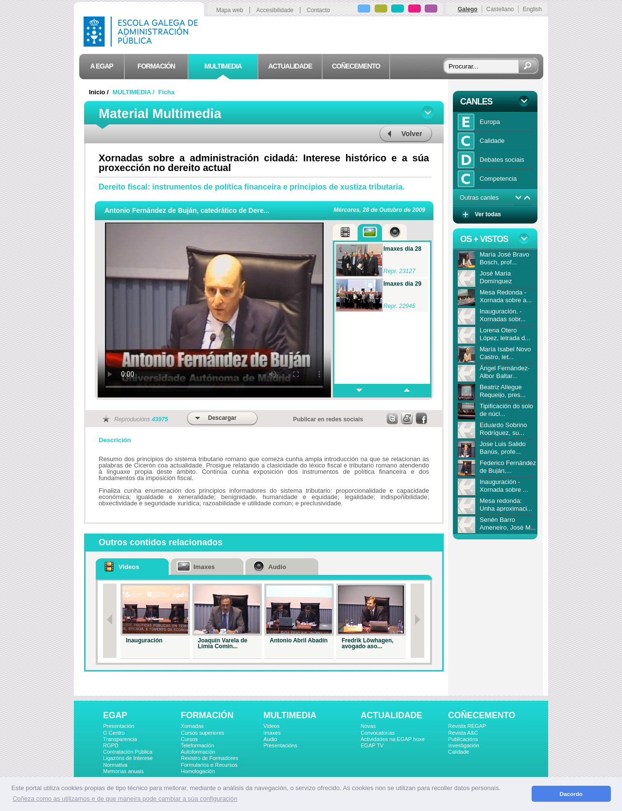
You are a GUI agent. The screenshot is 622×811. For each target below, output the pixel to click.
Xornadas (192, 726)
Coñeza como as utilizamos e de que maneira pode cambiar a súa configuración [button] (125, 798)
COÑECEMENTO (481, 715)
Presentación (118, 726)
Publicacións (463, 739)
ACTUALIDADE (391, 715)
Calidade (458, 752)
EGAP (115, 715)
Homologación (198, 771)
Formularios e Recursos (209, 765)
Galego (468, 9)
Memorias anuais (123, 771)
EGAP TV (372, 745)
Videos (271, 726)
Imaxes (271, 733)
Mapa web (229, 10)
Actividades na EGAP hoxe (393, 739)
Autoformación (198, 752)
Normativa (115, 765)
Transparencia (120, 739)
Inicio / (99, 92)
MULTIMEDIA (289, 715)
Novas (368, 726)
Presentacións (280, 745)
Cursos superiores (202, 733)
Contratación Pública (128, 752)
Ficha (166, 92)
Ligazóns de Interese (128, 758)
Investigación (463, 745)
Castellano (500, 9)
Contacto (318, 10)
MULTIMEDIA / (134, 92)
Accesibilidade (275, 10)
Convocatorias (378, 733)
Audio (270, 739)
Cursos (189, 739)
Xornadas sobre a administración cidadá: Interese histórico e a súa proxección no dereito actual (264, 163)
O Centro (114, 733)
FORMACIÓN (207, 715)
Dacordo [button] (571, 794)
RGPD (111, 745)
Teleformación (197, 745)
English (532, 9)
